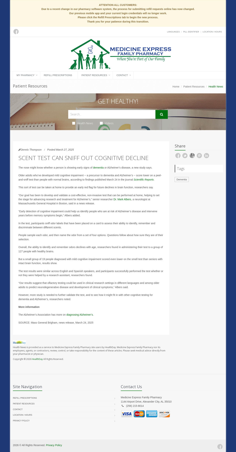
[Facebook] (220, 446)
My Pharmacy (25, 75)
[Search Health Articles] (111, 114)
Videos (107, 123)
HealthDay (37, 359)
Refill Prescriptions (58, 75)
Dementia (182, 179)
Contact (122, 75)
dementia (98, 167)
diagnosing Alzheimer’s (79, 314)
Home (176, 86)
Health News (82, 123)
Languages (173, 32)
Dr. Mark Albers (122, 199)
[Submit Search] (161, 114)
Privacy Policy (21, 421)
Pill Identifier (191, 32)
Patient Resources (94, 75)
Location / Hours (212, 32)
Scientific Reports (144, 179)
